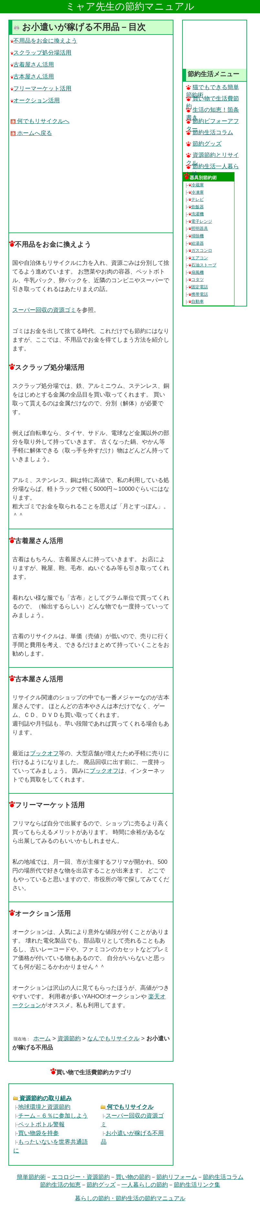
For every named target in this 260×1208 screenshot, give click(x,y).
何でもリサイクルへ (40, 121)
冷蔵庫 (196, 184)
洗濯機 (196, 214)
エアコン (198, 257)
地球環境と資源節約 (41, 1107)
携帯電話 (198, 294)
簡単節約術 (31, 1177)
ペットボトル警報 (39, 1124)
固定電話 (198, 286)
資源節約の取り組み (42, 1098)
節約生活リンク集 (197, 1185)
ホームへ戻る (31, 133)
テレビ (196, 199)
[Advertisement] (91, 184)
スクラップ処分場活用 (41, 52)
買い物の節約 (133, 1177)
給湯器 (196, 243)
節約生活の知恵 (60, 1185)
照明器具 (198, 228)
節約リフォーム (176, 1177)
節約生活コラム (209, 132)
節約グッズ (204, 143)
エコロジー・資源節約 (81, 1177)
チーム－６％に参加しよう (50, 1115)
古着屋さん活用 (32, 64)
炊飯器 (196, 206)
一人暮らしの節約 (144, 1185)
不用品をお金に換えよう (44, 40)
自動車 (196, 301)
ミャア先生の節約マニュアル (130, 6)
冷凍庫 (196, 192)
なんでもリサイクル (113, 1038)
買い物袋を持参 (36, 1133)
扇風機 (196, 272)
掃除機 (196, 235)
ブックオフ (44, 753)
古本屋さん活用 (32, 76)
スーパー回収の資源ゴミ (44, 310)
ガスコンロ (200, 250)
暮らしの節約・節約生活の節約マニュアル (130, 1198)
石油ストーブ (202, 265)
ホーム (42, 1038)
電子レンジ (200, 221)
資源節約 (69, 1038)
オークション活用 (35, 100)
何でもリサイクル (127, 1107)
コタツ (196, 279)
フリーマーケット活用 (41, 88)
